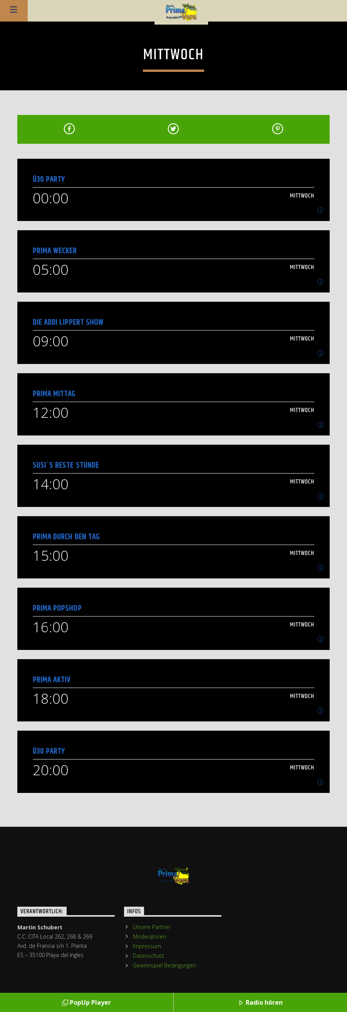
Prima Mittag (54, 394)
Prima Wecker (55, 251)
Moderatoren (149, 936)
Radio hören (260, 1003)
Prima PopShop (57, 608)
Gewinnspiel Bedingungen (164, 965)
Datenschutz (148, 955)
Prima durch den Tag (66, 537)
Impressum (147, 946)
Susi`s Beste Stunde (66, 465)
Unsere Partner (151, 927)
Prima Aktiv (51, 680)
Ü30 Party (49, 179)
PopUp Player (86, 1003)
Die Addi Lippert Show (68, 322)
